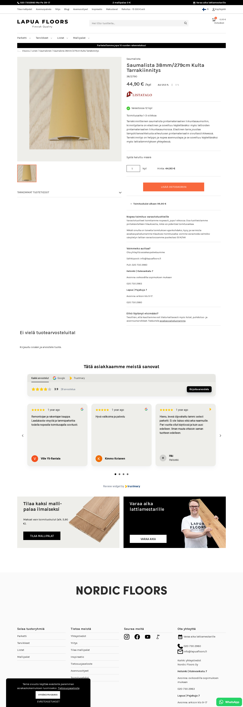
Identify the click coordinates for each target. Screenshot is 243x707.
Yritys (57, 9)
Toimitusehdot (80, 677)
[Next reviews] (220, 436)
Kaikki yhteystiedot (189, 660)
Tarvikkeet (44, 37)
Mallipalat (81, 37)
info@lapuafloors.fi (192, 651)
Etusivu (26, 51)
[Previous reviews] (22, 436)
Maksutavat (112, 9)
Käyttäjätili (219, 9)
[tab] (115, 474)
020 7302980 (26, 2)
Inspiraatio (97, 9)
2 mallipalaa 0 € (122, 2)
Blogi (66, 9)
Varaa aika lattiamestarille (209, 2)
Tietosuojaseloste (81, 663)
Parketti (24, 37)
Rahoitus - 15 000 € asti (133, 9)
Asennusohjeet (80, 9)
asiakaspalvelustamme (172, 320)
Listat (62, 37)
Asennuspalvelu (43, 9)
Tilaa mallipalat (24, 9)
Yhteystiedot (78, 636)
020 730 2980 (189, 646)
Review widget (112, 486)
